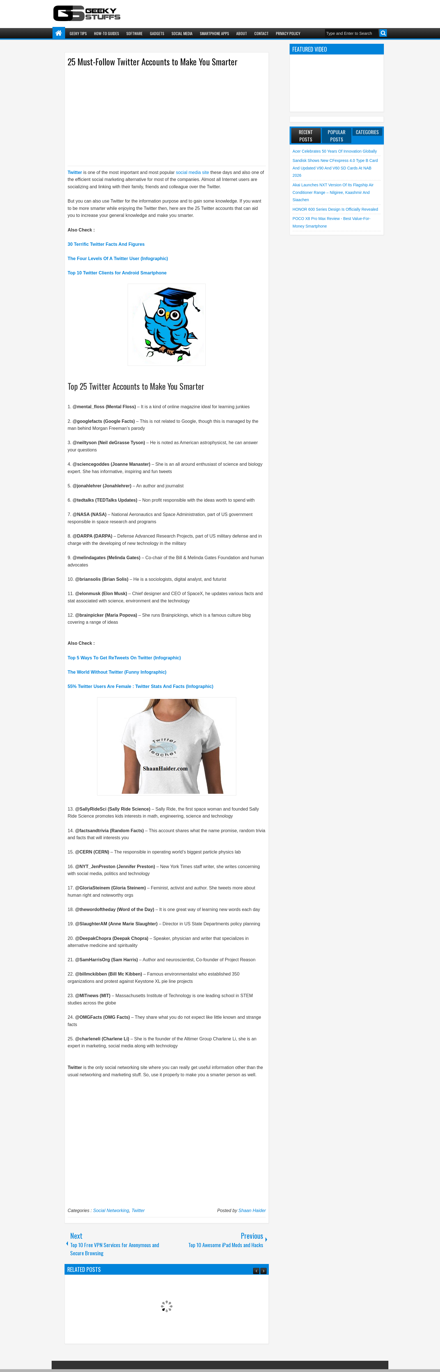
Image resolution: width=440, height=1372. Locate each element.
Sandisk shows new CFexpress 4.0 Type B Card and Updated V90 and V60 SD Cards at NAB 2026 (335, 168)
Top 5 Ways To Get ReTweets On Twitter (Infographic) (124, 657)
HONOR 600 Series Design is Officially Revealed (335, 209)
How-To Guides (106, 33)
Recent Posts (306, 135)
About (241, 33)
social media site (192, 172)
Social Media (181, 33)
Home (58, 33)
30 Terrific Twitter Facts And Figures (106, 244)
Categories (367, 132)
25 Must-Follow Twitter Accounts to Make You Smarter (152, 61)
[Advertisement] (161, 116)
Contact (261, 33)
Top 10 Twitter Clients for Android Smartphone (117, 272)
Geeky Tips (78, 33)
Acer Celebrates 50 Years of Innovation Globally (335, 151)
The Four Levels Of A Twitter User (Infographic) (118, 258)
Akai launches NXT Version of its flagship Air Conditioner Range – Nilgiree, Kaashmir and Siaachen (333, 192)
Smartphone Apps (214, 33)
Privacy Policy (288, 33)
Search (383, 33)
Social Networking (111, 1210)
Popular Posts (336, 135)
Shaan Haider (252, 1210)
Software (134, 33)
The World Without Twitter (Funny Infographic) (117, 672)
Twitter (75, 172)
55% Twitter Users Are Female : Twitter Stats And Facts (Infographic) (140, 686)
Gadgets (157, 33)
